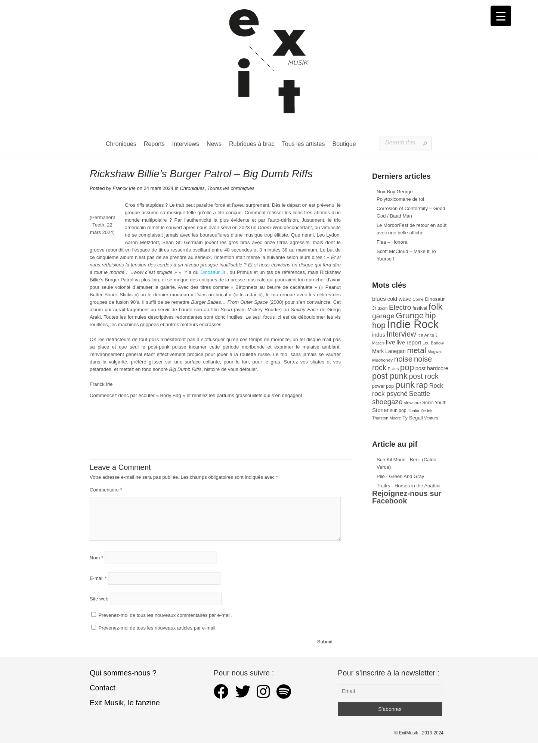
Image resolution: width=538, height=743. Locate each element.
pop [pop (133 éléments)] (407, 367)
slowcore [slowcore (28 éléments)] (412, 402)
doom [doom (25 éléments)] (383, 308)
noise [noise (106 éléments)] (403, 359)
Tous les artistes (303, 144)
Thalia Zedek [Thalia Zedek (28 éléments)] (420, 410)
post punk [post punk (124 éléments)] (390, 376)
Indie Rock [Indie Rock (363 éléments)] (413, 324)
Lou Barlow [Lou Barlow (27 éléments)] (433, 343)
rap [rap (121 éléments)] (422, 385)
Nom (96, 558)
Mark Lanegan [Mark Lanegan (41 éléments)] (389, 351)
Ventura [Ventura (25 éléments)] (431, 418)
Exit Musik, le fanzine (125, 703)
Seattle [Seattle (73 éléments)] (419, 393)
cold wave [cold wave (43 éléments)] (399, 299)
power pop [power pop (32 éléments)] (383, 386)
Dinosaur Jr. (213, 272)
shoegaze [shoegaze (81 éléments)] (387, 402)
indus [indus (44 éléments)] (378, 335)
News (214, 144)
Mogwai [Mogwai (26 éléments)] (434, 351)
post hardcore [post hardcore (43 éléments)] (431, 368)
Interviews (185, 144)
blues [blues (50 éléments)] (379, 299)
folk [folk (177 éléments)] (436, 307)
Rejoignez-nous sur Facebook (407, 497)
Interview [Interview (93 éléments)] (401, 334)
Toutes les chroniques (230, 188)
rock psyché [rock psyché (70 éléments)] (390, 393)
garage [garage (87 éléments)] (383, 316)
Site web (99, 599)
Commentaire (106, 490)
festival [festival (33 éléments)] (419, 308)
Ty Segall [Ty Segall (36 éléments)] (412, 418)
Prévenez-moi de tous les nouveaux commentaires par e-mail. (165, 615)
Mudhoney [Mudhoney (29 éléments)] (382, 360)
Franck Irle (123, 188)
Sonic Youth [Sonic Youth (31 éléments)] (434, 402)
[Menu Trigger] (501, 16)
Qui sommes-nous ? (123, 673)
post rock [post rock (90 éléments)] (423, 376)
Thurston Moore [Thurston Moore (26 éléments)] (386, 418)
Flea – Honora (392, 242)
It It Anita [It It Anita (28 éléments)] (425, 335)
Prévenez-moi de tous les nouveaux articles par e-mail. (158, 628)
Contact (102, 688)
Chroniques (121, 144)
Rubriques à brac (252, 144)
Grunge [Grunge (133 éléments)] (410, 315)
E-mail (98, 578)
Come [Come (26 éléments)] (417, 299)
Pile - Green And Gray (400, 476)
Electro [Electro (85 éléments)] (400, 307)
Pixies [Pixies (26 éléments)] (393, 368)
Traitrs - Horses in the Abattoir (409, 485)
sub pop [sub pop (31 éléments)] (398, 410)
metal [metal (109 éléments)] (416, 350)
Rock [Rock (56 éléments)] (436, 385)
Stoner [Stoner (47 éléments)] (380, 410)
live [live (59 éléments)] (390, 342)
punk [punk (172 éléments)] (405, 385)
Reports (154, 144)
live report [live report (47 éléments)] (408, 342)
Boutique (344, 144)
